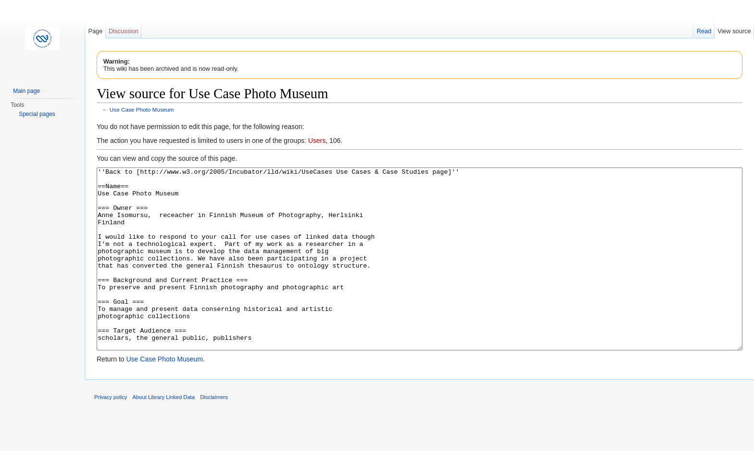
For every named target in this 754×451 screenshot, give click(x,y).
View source (734, 31)
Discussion (123, 31)
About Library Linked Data (164, 433)
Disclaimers (214, 433)
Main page (26, 91)
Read (704, 31)
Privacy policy (110, 433)
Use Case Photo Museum (142, 109)
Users (317, 140)
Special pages (37, 114)
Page (95, 31)
